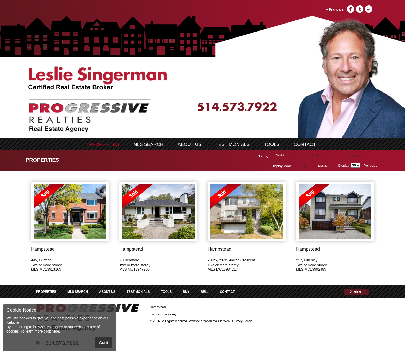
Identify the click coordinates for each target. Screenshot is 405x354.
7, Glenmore (129, 260)
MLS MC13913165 (46, 269)
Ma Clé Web (221, 321)
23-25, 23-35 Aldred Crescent (231, 260)
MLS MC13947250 (134, 269)
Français (336, 9)
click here (51, 331)
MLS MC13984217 (223, 269)
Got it (103, 342)
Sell (205, 292)
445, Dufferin (41, 260)
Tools (272, 144)
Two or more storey (46, 265)
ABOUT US (189, 144)
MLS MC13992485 (311, 269)
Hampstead (43, 249)
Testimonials (233, 144)
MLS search (148, 144)
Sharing (355, 291)
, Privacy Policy (241, 321)
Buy (186, 292)
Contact (305, 144)
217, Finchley (306, 260)
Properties (104, 144)
